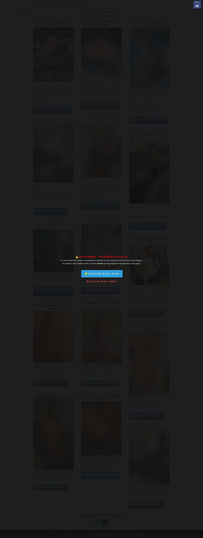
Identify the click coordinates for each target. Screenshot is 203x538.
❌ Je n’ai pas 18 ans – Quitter (102, 281)
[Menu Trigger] (197, 4)
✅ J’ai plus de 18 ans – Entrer (102, 273)
